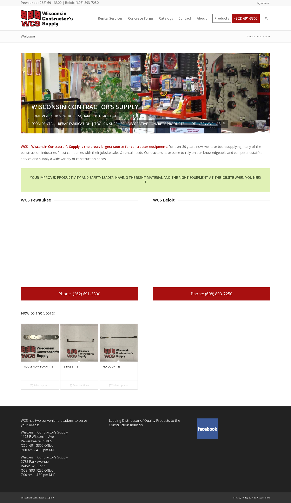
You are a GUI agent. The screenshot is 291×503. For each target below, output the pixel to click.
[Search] (266, 18)
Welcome (28, 36)
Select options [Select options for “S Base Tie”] (79, 385)
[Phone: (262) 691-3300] (79, 293)
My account (263, 3)
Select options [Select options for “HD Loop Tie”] (118, 385)
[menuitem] (262, 3)
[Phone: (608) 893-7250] (211, 293)
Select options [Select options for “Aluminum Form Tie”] (39, 385)
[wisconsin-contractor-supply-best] (47, 18)
